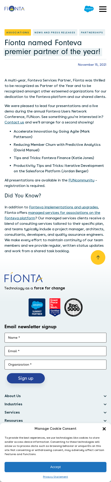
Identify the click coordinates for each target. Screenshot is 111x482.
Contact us (14, 122)
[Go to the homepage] (14, 9)
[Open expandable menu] (102, 9)
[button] (104, 429)
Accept (55, 467)
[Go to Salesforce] (89, 9)
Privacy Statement (55, 476)
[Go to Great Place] (54, 307)
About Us (13, 396)
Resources (14, 420)
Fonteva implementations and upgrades (63, 207)
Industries (13, 404)
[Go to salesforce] (36, 307)
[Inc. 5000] (73, 307)
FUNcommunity (81, 180)
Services (12, 412)
